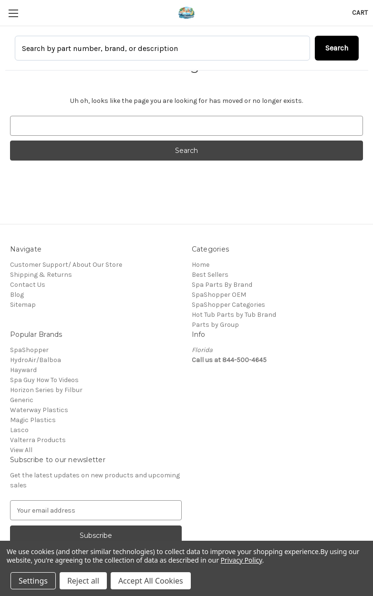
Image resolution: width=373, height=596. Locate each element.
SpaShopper (29, 350)
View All (21, 450)
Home (200, 265)
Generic (21, 400)
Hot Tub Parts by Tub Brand (234, 315)
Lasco (19, 430)
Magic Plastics (33, 420)
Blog (17, 295)
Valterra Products (38, 440)
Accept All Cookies (150, 581)
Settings (33, 581)
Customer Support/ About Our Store (66, 265)
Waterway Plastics (39, 410)
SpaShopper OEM (219, 295)
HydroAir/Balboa (35, 360)
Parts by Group (215, 325)
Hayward (23, 370)
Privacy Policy (241, 560)
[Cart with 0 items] (360, 12)
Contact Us (27, 285)
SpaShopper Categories (228, 305)
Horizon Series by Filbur (46, 390)
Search (336, 47)
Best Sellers (210, 275)
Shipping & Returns (41, 275)
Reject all (83, 581)
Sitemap (23, 305)
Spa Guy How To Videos (44, 380)
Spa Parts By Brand (222, 285)
